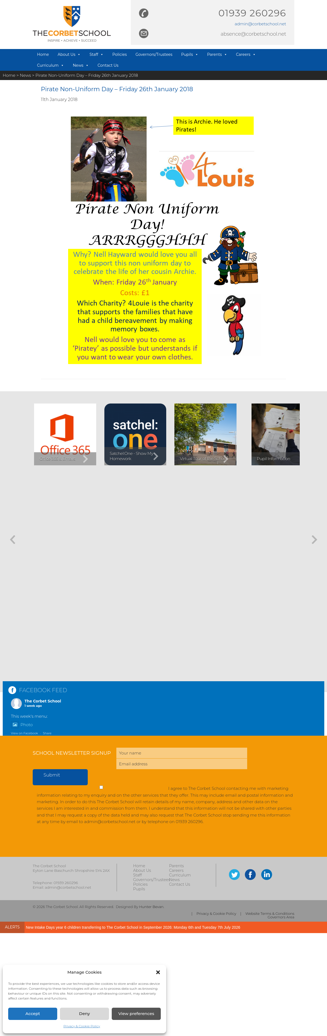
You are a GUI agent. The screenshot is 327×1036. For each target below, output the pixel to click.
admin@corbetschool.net (260, 23)
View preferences (136, 1013)
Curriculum (50, 65)
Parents (217, 54)
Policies (119, 54)
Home (43, 54)
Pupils (189, 54)
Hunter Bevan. (151, 906)
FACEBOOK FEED (43, 690)
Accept (32, 1013)
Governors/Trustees (153, 54)
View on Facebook (24, 733)
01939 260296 (252, 13)
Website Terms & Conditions (270, 913)
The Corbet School (43, 701)
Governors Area (281, 917)
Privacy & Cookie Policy (81, 1026)
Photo (22, 724)
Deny (84, 1013)
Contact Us (108, 65)
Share (47, 733)
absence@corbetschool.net (253, 34)
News (81, 65)
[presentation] (74, 843)
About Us (69, 54)
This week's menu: (29, 716)
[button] (158, 972)
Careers (246, 54)
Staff (96, 54)
